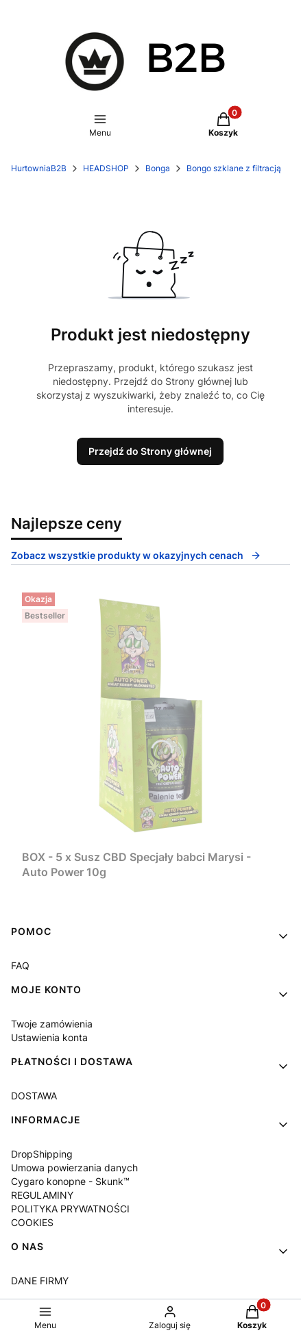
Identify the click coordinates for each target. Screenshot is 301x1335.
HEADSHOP (106, 168)
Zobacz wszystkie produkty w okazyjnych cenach (136, 555)
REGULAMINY (42, 1195)
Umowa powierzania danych (74, 1167)
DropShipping (42, 1154)
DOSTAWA (34, 1095)
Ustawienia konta (49, 1037)
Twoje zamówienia (52, 1024)
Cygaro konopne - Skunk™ (70, 1181)
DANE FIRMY (40, 1280)
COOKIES (32, 1222)
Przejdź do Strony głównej (150, 451)
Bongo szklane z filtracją (233, 168)
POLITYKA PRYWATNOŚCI (70, 1208)
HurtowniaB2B (39, 168)
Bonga (157, 168)
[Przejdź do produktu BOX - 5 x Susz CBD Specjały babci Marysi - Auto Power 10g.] (150, 715)
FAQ (20, 965)
